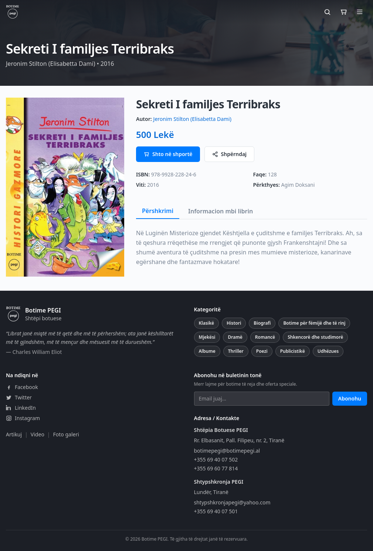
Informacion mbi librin (220, 211)
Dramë (235, 337)
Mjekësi (207, 337)
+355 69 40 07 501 (216, 511)
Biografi (262, 323)
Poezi (262, 351)
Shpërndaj (229, 154)
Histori (234, 323)
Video (37, 434)
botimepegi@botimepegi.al (227, 450)
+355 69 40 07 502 (216, 459)
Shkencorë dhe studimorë (315, 337)
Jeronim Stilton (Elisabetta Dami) (192, 118)
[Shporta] (343, 11)
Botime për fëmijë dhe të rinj (314, 323)
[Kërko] (327, 11)
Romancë (265, 337)
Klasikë (206, 323)
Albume (207, 351)
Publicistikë (292, 351)
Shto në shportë (168, 154)
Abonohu (349, 398)
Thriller (236, 351)
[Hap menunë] (359, 11)
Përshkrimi (157, 211)
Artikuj (14, 434)
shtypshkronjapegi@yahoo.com (232, 502)
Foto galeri (66, 434)
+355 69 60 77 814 (216, 468)
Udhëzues (328, 351)
